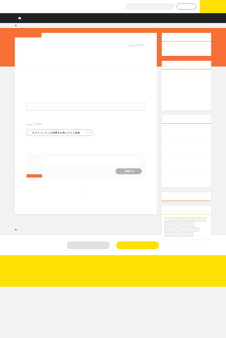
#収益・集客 (36, 144)
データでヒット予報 (169, 18)
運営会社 (191, 296)
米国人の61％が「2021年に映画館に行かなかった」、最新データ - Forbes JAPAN (86, 25)
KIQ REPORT (21, 25)
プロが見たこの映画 (111, 18)
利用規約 (191, 308)
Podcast (149, 18)
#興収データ (171, 216)
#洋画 (181, 221)
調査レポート (63, 18)
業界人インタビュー (85, 18)
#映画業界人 (186, 216)
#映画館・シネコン (52, 144)
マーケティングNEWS (41, 25)
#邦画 (190, 221)
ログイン (88, 267)
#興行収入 (170, 221)
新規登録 (137, 267)
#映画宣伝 (200, 216)
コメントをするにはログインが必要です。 (86, 165)
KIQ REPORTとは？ (40, 18)
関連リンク (192, 321)
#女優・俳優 (186, 231)
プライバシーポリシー (198, 315)
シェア (126, 44)
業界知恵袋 (133, 18)
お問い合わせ (193, 302)
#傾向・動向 (67, 144)
